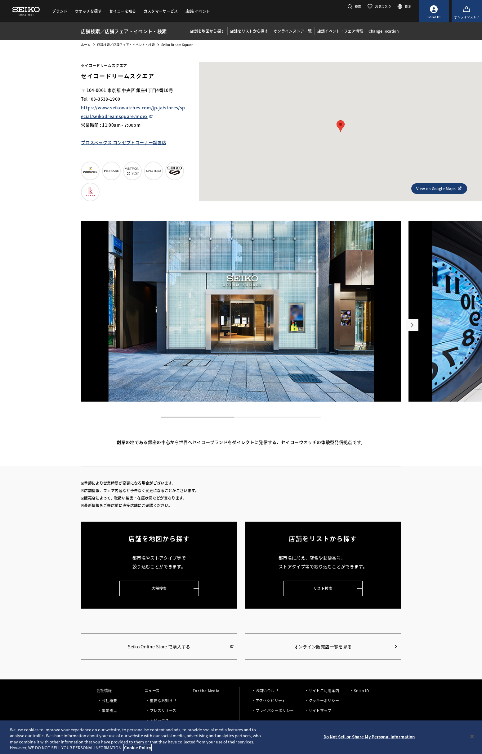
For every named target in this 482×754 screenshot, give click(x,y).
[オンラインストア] (467, 11)
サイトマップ (320, 710)
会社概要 (109, 700)
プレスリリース (163, 710)
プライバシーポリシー (275, 710)
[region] (241, 737)
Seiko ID (361, 690)
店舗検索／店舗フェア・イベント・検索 (126, 44)
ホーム (86, 44)
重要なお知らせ (163, 700)
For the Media (206, 690)
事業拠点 (109, 710)
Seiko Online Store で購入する (159, 646)
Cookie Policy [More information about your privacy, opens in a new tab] (137, 748)
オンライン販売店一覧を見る (323, 646)
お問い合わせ (267, 690)
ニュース (152, 690)
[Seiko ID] (434, 11)
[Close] (472, 736)
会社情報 (104, 690)
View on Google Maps (439, 188)
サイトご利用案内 (324, 690)
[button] (353, 6)
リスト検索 (322, 588)
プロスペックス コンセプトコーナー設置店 (123, 142)
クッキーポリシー (324, 700)
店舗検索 (159, 588)
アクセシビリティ (271, 700)
